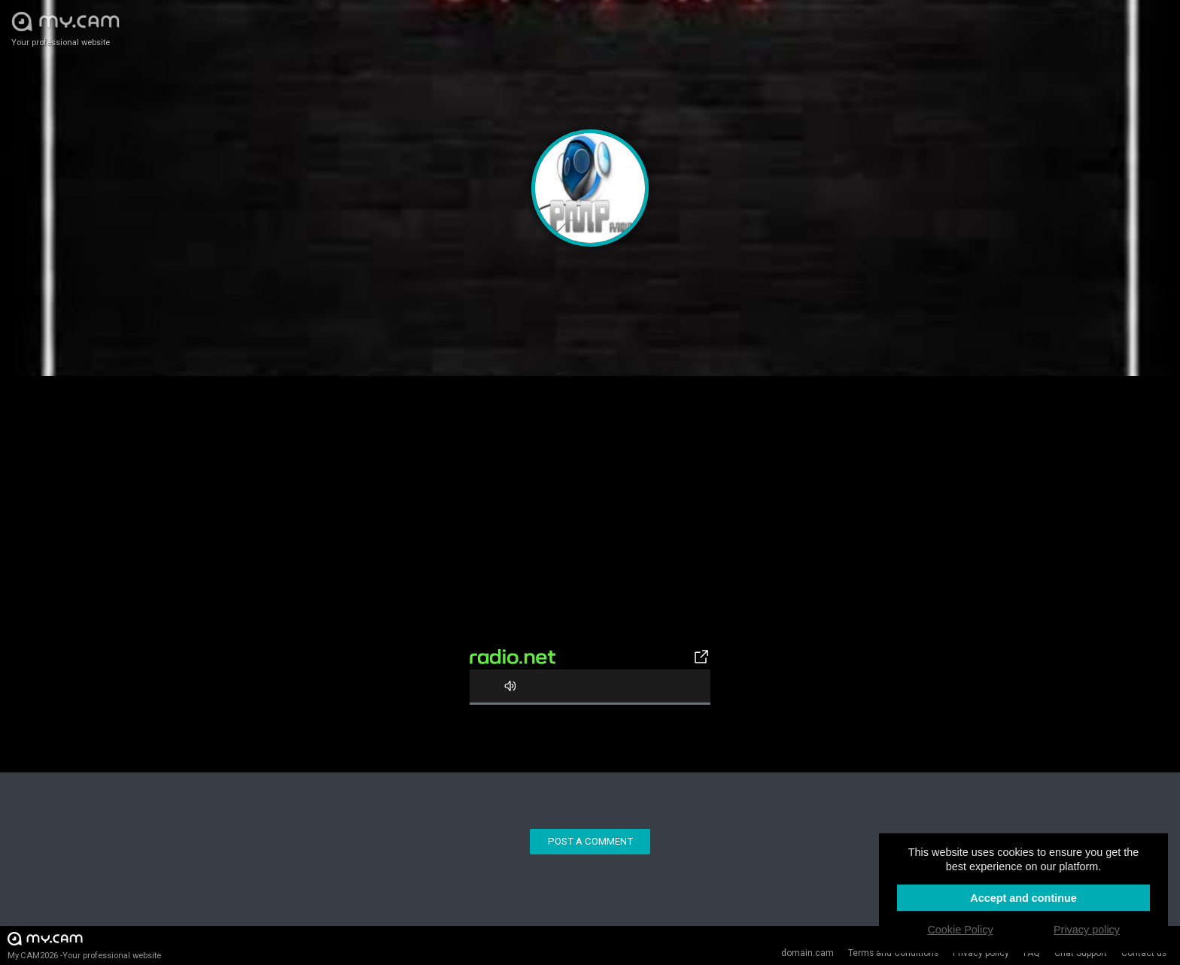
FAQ (1031, 953)
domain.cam (807, 953)
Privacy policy (981, 953)
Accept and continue (1023, 898)
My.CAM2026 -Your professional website (84, 945)
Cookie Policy (960, 930)
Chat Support (1080, 953)
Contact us (1143, 953)
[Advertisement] (590, 537)
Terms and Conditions (893, 953)
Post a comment (590, 841)
